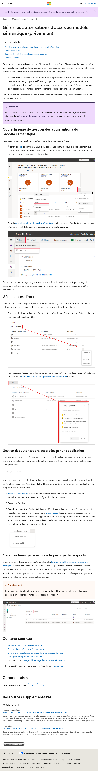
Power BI (33, 19)
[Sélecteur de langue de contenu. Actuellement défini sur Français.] (8, 753)
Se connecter (90, 3)
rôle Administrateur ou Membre (33, 116)
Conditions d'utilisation (72, 763)
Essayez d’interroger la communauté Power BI (44, 660)
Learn (5, 19)
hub (20, 146)
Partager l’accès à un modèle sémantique (27, 649)
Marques (21, 767)
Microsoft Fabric (19, 19)
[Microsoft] (49, 3)
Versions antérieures (49, 759)
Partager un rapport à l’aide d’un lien (25, 656)
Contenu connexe (12, 57)
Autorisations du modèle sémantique (25, 645)
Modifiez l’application (18, 493)
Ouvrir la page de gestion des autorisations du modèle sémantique (32, 47)
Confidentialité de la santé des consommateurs (38, 763)
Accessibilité (7, 767)
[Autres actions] (92, 19)
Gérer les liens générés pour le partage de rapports (26, 54)
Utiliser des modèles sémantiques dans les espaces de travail (36, 652)
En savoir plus (57, 666)
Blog (62, 759)
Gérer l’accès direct (13, 50)
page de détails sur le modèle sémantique (34, 223)
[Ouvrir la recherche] (81, 3)
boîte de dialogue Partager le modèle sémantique (44, 376)
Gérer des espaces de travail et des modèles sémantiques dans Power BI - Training (37, 712)
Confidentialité (8, 763)
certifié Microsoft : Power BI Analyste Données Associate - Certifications (33, 728)
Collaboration (74, 759)
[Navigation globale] (2, 3)
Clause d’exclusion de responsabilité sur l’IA (20, 759)
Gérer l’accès (52, 512)
